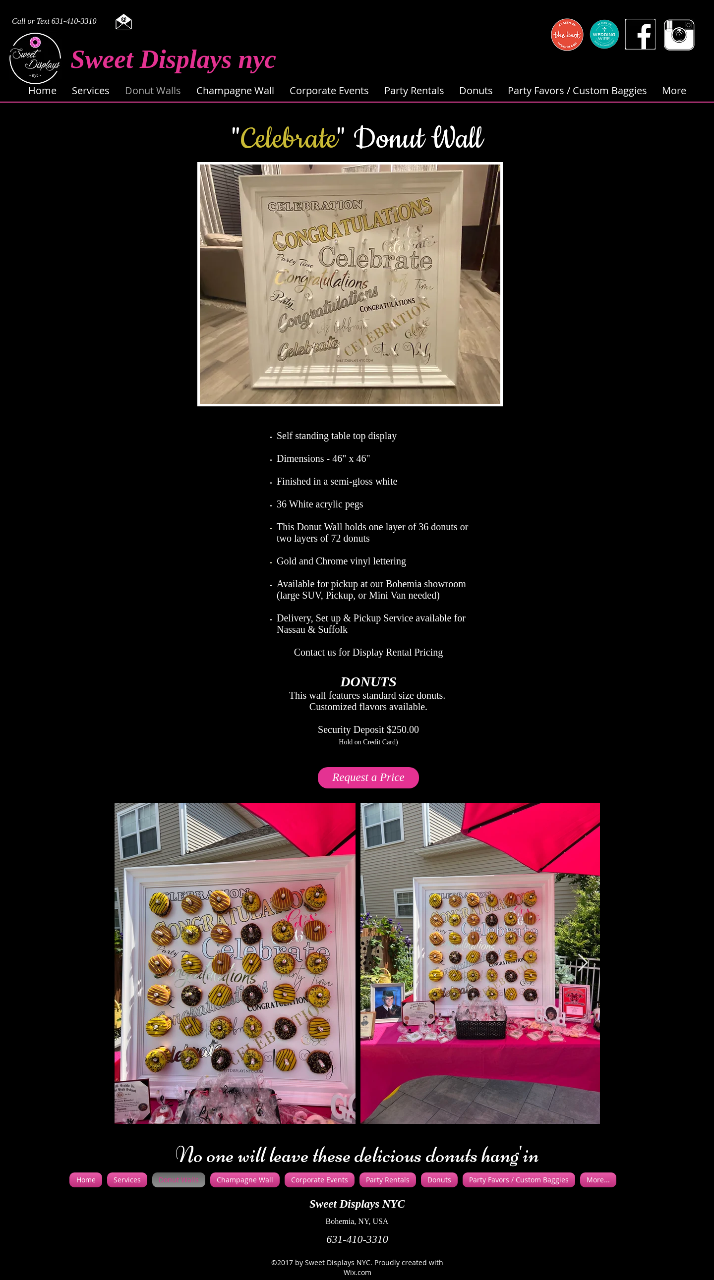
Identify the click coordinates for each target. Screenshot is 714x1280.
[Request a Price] (368, 777)
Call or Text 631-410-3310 (54, 21)
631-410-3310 (357, 1239)
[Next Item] (583, 963)
